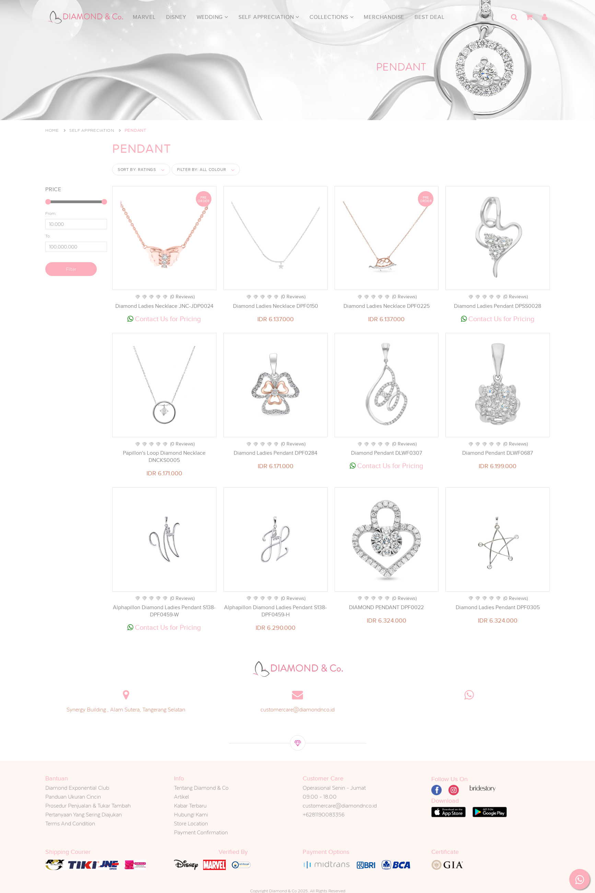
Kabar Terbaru (190, 805)
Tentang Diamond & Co (201, 788)
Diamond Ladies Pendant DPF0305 (498, 607)
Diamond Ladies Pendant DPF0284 (275, 453)
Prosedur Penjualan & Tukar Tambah (88, 805)
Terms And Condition (70, 823)
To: (48, 236)
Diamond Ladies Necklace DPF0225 (386, 306)
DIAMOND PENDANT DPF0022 (386, 607)
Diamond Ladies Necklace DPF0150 (275, 306)
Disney (176, 17)
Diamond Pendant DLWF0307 (386, 453)
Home (52, 130)
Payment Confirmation (201, 832)
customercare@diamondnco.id (297, 709)
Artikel (181, 796)
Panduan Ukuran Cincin (73, 796)
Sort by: (137, 169)
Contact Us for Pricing (164, 319)
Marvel (144, 17)
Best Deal (429, 17)
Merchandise (384, 17)
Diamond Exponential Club (77, 788)
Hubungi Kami (191, 814)
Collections (331, 17)
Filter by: (201, 169)
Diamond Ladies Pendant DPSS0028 (497, 306)
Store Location (191, 823)
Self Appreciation (268, 17)
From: (51, 213)
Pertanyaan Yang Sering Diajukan (83, 814)
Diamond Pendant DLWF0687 (497, 453)
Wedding (212, 17)
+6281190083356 (324, 814)
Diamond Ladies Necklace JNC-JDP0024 (164, 306)
